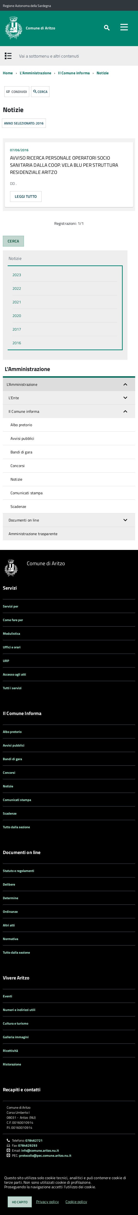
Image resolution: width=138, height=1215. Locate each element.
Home (8, 73)
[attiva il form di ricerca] (106, 28)
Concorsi (18, 465)
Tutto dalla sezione (16, 826)
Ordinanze (10, 911)
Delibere (9, 884)
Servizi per (10, 606)
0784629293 (27, 1145)
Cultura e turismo (15, 1023)
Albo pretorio (21, 425)
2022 (16, 288)
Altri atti (9, 925)
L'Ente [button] (14, 398)
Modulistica (11, 633)
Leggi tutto (26, 196)
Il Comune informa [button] (24, 411)
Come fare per (13, 619)
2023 (16, 275)
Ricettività (10, 1050)
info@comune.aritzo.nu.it (40, 1150)
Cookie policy (76, 1201)
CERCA (40, 91)
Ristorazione (12, 1064)
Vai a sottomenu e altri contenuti (49, 56)
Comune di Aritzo (40, 28)
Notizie (103, 73)
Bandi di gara (21, 452)
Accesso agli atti (14, 674)
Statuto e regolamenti (18, 870)
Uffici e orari (12, 647)
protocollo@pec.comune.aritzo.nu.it (45, 1155)
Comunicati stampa (27, 493)
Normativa (10, 938)
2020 (16, 315)
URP (6, 660)
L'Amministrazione (35, 73)
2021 (16, 302)
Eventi (7, 996)
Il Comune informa (74, 73)
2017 (16, 329)
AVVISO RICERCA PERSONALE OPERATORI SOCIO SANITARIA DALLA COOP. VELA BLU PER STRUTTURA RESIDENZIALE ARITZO (64, 165)
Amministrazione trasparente (33, 534)
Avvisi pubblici (22, 438)
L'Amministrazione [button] (22, 384)
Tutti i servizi (12, 687)
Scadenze (18, 506)
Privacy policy (47, 1201)
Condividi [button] (16, 91)
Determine (10, 897)
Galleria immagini (16, 1036)
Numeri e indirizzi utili (19, 1009)
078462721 (34, 1140)
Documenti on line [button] (24, 520)
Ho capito (20, 1201)
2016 (16, 343)
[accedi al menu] (124, 27)
